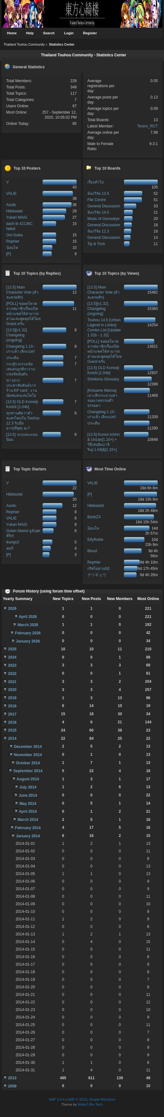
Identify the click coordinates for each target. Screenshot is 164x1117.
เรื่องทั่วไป (95, 182)
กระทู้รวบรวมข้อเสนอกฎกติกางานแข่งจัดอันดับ (20, 369)
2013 (12, 1078)
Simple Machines (102, 1099)
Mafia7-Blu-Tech (90, 1104)
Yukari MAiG (16, 217)
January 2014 (28, 836)
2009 (12, 1086)
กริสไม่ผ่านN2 (98, 568)
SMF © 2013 (77, 1099)
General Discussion (103, 206)
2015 (12, 730)
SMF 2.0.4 (57, 1099)
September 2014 (27, 771)
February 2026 (28, 633)
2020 (12, 690)
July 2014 (27, 787)
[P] (8, 254)
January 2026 (28, 641)
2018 (12, 706)
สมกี (9, 548)
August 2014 (27, 779)
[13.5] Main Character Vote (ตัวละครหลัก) (22, 292)
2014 (12, 738)
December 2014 (28, 746)
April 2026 (28, 617)
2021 (12, 682)
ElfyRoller (95, 539)
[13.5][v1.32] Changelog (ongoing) (16, 335)
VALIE (11, 193)
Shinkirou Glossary (103, 379)
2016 (12, 722)
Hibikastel (14, 211)
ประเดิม (12, 358)
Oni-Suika (14, 235)
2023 (12, 665)
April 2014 (28, 811)
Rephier (13, 241)
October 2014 (28, 763)
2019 (12, 698)
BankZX (94, 517)
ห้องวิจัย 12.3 (98, 231)
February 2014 (28, 828)
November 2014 (28, 755)
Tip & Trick (96, 244)
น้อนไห (12, 247)
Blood (92, 551)
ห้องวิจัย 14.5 (98, 212)
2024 (12, 657)
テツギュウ (96, 575)
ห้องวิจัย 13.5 (98, 193)
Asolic (11, 205)
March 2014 (28, 819)
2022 (12, 673)
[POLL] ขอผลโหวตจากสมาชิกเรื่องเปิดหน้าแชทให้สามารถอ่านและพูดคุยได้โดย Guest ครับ (23, 313)
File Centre (96, 200)
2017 (12, 714)
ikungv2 (12, 542)
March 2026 (28, 625)
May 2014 (28, 803)
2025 (12, 649)
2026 (12, 608)
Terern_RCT (147, 126)
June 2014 (28, 795)
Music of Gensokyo (103, 218)
